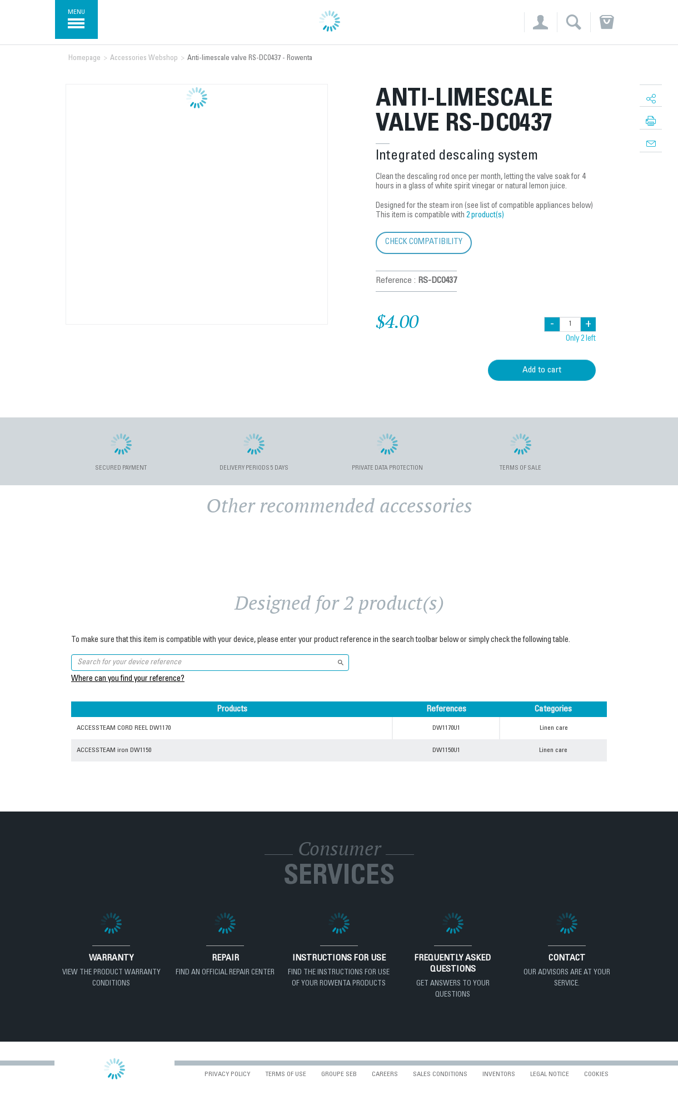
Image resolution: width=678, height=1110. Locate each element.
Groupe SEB (339, 1074)
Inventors (498, 1074)
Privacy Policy (227, 1074)
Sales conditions (440, 1074)
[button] (540, 22)
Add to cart (541, 370)
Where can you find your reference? (128, 679)
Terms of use (285, 1074)
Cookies (596, 1074)
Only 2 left (581, 339)
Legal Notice (549, 1074)
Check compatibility (423, 242)
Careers (385, 1074)
